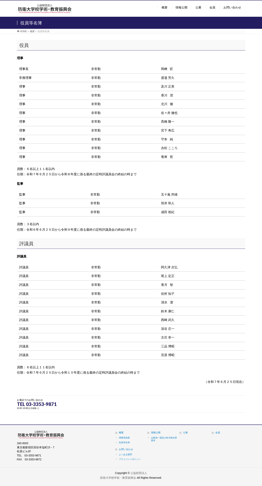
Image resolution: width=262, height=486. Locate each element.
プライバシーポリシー (130, 459)
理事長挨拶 (124, 438)
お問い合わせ (126, 449)
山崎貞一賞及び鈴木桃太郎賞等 (164, 439)
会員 (217, 432)
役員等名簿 (124, 442)
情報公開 (155, 432)
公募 (185, 432)
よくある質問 (125, 454)
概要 (121, 432)
